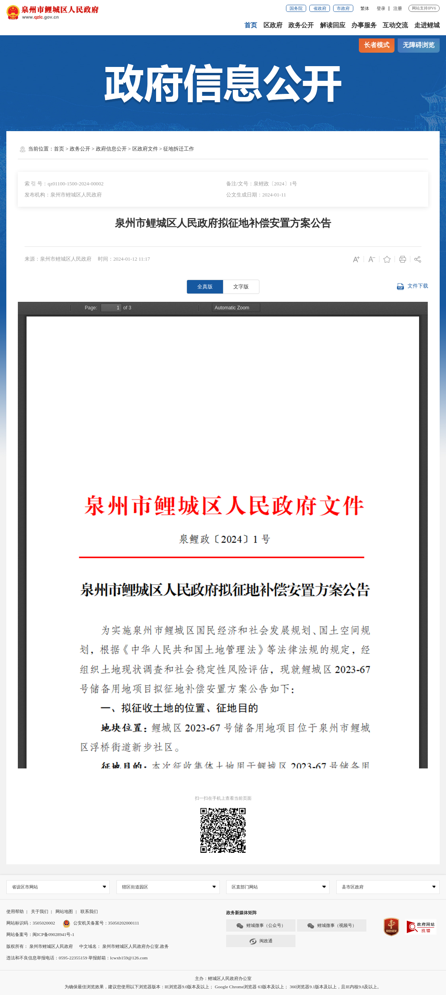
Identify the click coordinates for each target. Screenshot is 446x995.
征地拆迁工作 (178, 149)
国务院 (296, 8)
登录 (381, 8)
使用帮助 (15, 911)
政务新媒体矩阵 (241, 912)
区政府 (272, 25)
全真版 (205, 287)
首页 (250, 25)
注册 (397, 8)
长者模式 (376, 45)
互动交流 (395, 25)
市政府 (343, 8)
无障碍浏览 (419, 45)
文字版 (241, 287)
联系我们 (89, 911)
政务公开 (301, 25)
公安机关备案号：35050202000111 (101, 923)
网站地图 (64, 911)
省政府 (319, 8)
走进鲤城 (427, 25)
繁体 (364, 8)
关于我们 (39, 911)
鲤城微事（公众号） (260, 926)
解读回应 (332, 25)
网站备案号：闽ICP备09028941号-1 (40, 934)
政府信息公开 (111, 149)
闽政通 (260, 941)
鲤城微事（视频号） (331, 926)
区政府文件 (145, 149)
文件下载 (412, 286)
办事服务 (364, 25)
